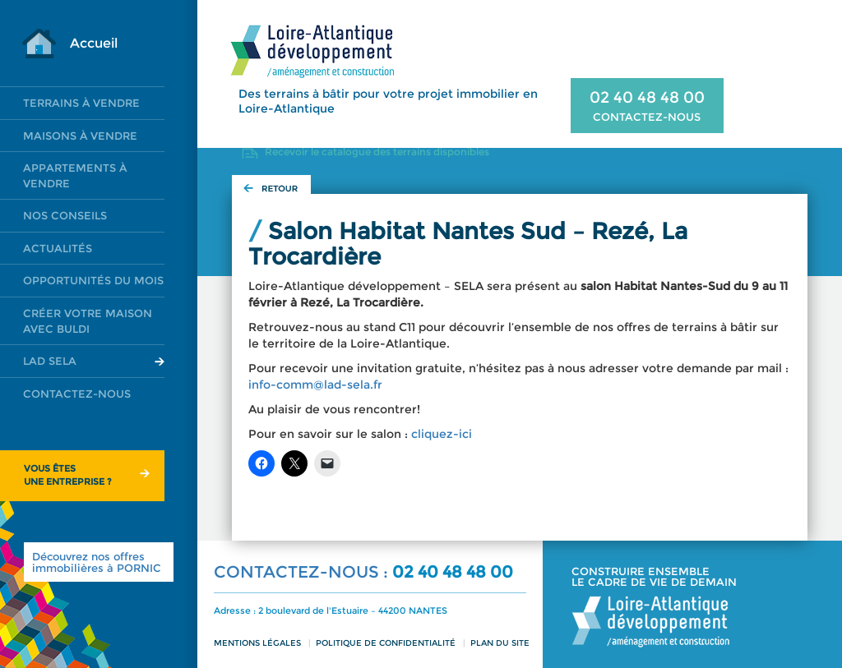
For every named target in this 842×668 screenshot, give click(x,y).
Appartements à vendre (75, 175)
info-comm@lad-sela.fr (315, 384)
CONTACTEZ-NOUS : (303, 572)
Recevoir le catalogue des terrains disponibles (377, 151)
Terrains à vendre (81, 102)
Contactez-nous (77, 393)
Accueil (94, 43)
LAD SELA (49, 360)
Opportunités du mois (93, 280)
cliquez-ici (441, 433)
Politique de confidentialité (386, 643)
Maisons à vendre (80, 135)
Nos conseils (65, 215)
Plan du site (500, 643)
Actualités (57, 248)
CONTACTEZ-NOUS (647, 116)
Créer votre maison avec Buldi (87, 320)
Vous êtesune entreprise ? (68, 475)
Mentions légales (257, 643)
